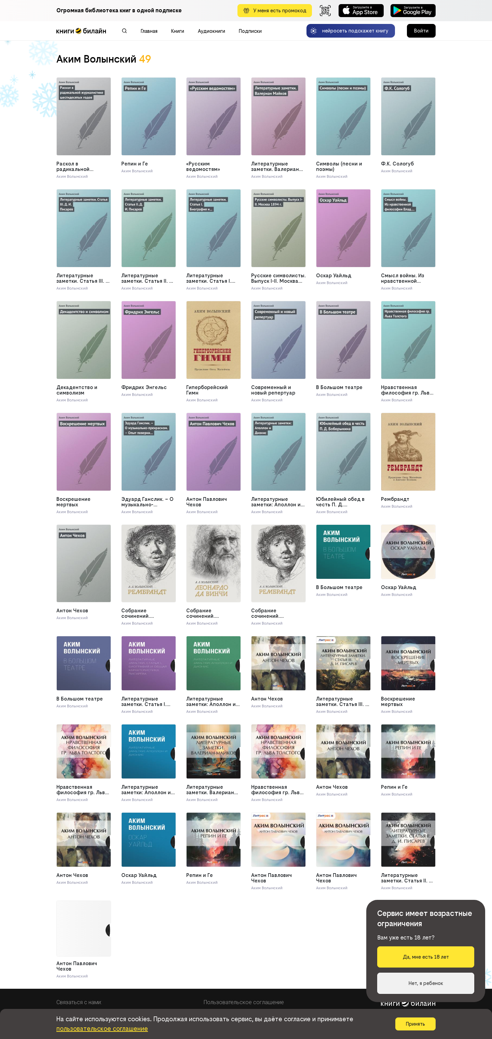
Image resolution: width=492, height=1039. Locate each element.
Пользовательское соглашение (244, 1002)
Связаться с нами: (79, 1002)
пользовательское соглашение (102, 1028)
